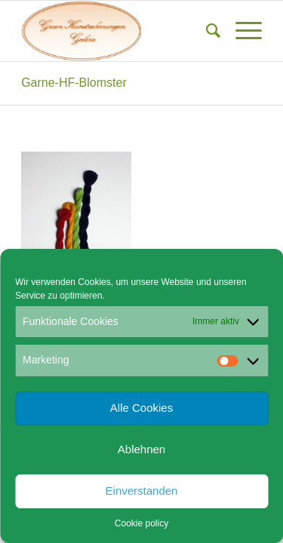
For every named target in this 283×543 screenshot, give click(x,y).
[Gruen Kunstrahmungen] (117, 31)
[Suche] (205, 31)
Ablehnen (141, 449)
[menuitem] (205, 31)
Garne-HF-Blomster (74, 82)
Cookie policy (141, 523)
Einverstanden (142, 490)
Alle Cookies (141, 407)
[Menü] (241, 31)
